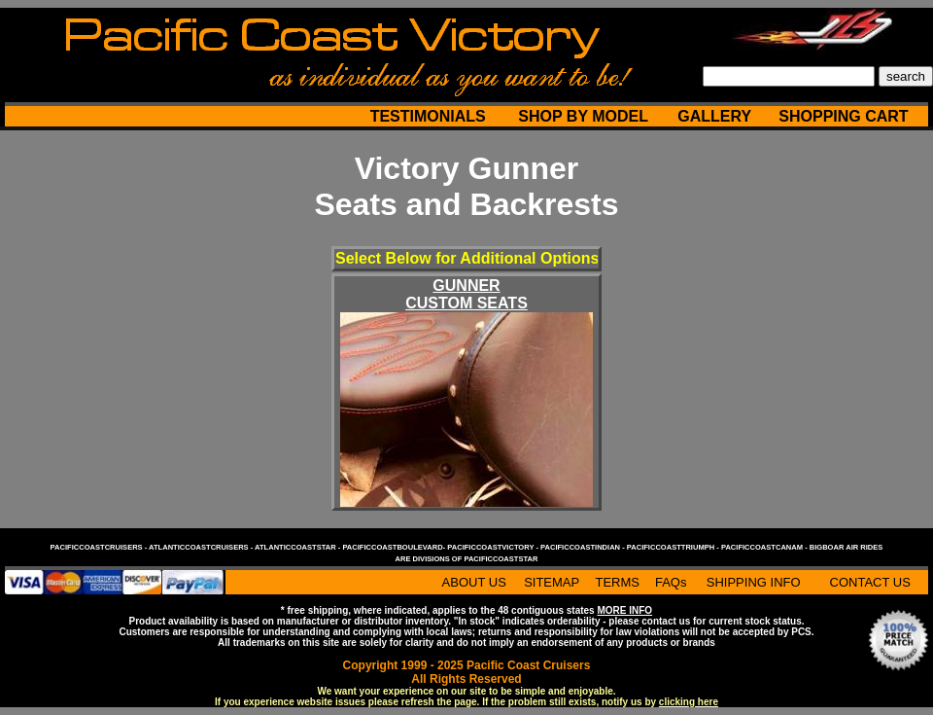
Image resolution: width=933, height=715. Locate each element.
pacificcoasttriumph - (674, 547)
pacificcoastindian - (583, 547)
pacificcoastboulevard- (394, 547)
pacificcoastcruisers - (100, 547)
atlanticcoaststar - (298, 547)
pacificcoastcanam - (765, 547)
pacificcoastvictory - (493, 547)
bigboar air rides (846, 547)
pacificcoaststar (500, 558)
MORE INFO (624, 610)
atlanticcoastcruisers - (202, 547)
